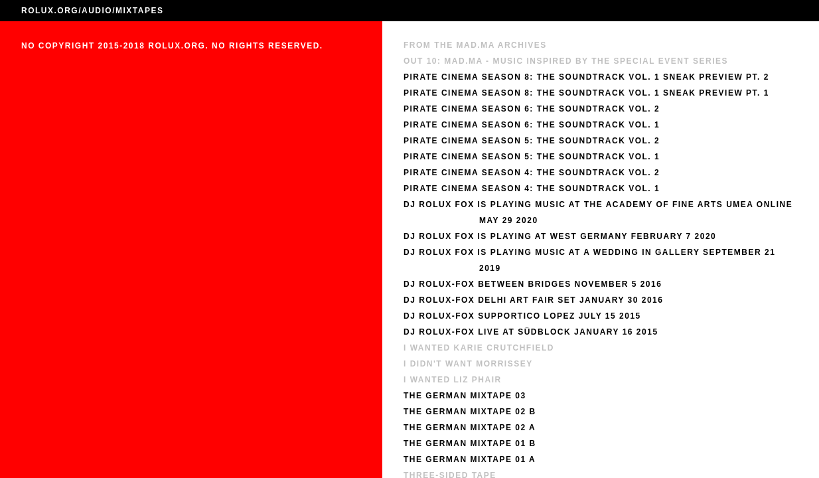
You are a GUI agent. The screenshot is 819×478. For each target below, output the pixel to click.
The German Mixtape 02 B (470, 411)
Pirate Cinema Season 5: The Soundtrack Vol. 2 (532, 140)
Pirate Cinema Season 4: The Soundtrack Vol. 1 (532, 188)
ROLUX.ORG (49, 10)
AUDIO (97, 10)
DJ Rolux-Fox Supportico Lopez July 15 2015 (522, 316)
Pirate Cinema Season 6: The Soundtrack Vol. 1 (532, 124)
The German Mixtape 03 (465, 395)
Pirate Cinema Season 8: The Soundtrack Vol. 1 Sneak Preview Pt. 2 (586, 77)
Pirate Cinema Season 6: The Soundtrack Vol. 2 (532, 109)
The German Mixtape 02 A (470, 427)
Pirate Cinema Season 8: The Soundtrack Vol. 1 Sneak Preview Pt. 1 (586, 93)
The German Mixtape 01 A (470, 459)
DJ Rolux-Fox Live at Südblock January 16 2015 (531, 332)
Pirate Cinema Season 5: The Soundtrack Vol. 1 (532, 156)
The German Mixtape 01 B (470, 443)
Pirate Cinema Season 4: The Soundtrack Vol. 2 (532, 172)
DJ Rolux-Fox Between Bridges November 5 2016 (533, 284)
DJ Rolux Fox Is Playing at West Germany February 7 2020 (560, 236)
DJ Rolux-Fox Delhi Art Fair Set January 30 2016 (533, 300)
